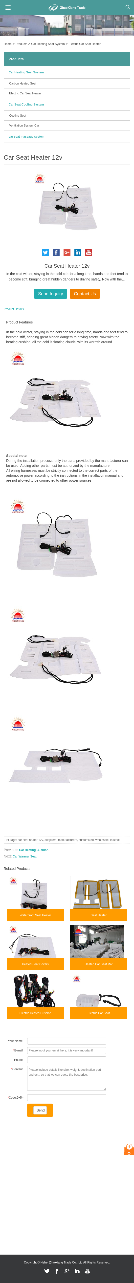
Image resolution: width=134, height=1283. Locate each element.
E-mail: (18, 1050)
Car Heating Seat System (48, 44)
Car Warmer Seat (25, 856)
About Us (10, 1141)
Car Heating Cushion (33, 850)
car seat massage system (27, 136)
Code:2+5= (15, 1097)
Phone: (18, 1060)
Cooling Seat (17, 115)
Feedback (10, 1170)
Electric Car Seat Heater (85, 44)
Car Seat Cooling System (26, 104)
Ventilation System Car (24, 125)
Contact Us (85, 293)
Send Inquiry (50, 293)
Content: (17, 1069)
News (7, 1155)
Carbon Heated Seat (22, 83)
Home (8, 44)
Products (21, 44)
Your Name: (15, 1041)
